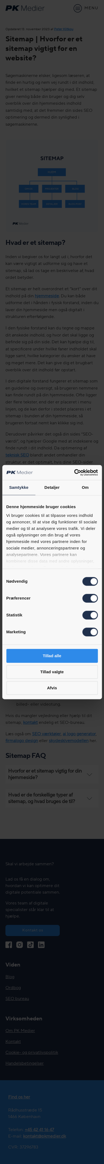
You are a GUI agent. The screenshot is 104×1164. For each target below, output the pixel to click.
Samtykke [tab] (19, 487)
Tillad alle (52, 655)
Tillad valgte (52, 671)
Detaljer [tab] (52, 487)
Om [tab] (85, 487)
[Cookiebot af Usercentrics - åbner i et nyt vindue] (74, 472)
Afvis (52, 688)
